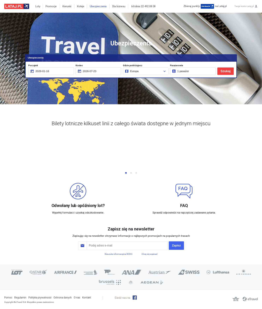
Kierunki (66, 6)
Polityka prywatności (39, 297)
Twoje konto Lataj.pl (244, 6)
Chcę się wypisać (149, 254)
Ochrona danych (62, 297)
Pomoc (8, 297)
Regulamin (20, 297)
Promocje (51, 6)
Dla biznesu (118, 6)
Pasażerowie (176, 65)
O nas (77, 297)
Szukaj (226, 71)
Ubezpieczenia (98, 6)
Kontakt (86, 297)
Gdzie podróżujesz (132, 65)
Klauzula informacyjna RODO (118, 254)
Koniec (79, 65)
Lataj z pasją (16, 6)
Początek (33, 65)
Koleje (80, 6)
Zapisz (176, 245)
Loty (37, 6)
